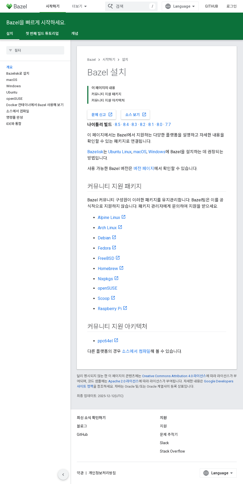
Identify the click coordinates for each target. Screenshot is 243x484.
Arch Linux (107, 227)
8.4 (126, 124)
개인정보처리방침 (102, 473)
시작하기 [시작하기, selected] (53, 6)
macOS (140, 151)
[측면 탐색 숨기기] (63, 474)
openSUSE (107, 288)
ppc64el (105, 340)
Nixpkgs (105, 278)
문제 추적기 (169, 434)
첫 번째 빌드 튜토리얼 (42, 33)
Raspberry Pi (110, 308)
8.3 (134, 124)
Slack (164, 443)
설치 (125, 60)
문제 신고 (102, 114)
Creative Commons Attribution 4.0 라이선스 (174, 376)
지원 (163, 426)
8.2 (142, 124)
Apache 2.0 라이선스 (123, 381)
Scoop (104, 298)
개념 (74, 33)
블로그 (82, 426)
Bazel (91, 60)
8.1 (151, 124)
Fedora (104, 248)
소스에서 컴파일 (136, 351)
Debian (104, 237)
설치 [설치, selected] (9, 33)
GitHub (211, 6)
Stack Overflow (172, 451)
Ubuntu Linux (120, 151)
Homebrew (108, 268)
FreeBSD (106, 258)
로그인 (231, 6)
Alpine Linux (109, 217)
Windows (156, 151)
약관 (80, 473)
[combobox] (131, 6)
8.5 (117, 124)
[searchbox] (35, 50)
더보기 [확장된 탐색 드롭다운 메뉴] (77, 6)
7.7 (168, 124)
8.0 (159, 124)
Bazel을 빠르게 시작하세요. (36, 22)
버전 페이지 (143, 168)
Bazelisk (95, 151)
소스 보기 (136, 114)
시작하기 (108, 60)
